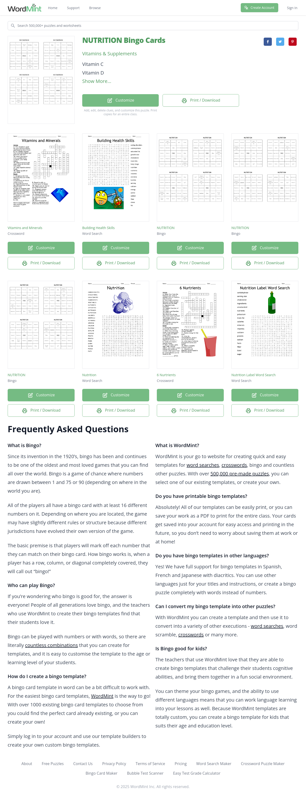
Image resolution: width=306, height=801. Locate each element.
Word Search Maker (213, 763)
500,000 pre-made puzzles (239, 473)
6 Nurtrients (166, 375)
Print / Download (200, 101)
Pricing (180, 763)
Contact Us (83, 763)
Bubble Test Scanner (145, 773)
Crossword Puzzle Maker (263, 763)
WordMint (102, 696)
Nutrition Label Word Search (253, 375)
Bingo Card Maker (101, 773)
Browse (95, 8)
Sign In (292, 8)
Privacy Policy (114, 763)
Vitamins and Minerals (25, 227)
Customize (120, 101)
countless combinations (51, 645)
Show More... (96, 81)
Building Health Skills (98, 227)
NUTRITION (166, 227)
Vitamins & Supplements (109, 53)
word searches (203, 465)
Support (73, 8)
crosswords (234, 465)
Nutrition (89, 375)
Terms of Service (150, 763)
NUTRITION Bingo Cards (123, 40)
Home (53, 8)
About (26, 763)
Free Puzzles (53, 763)
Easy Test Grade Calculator (196, 773)
